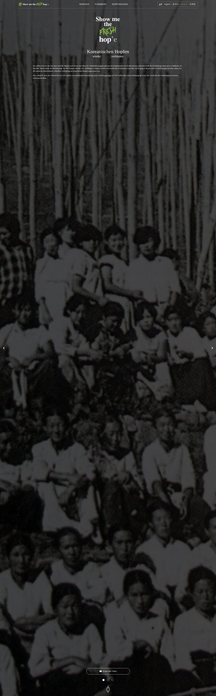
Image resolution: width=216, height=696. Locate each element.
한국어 (175, 4)
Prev (4, 348)
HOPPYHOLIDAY (120, 4)
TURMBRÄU (100, 4)
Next (212, 348)
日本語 (192, 4)
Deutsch (184, 4)
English (167, 4)
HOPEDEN (84, 4)
